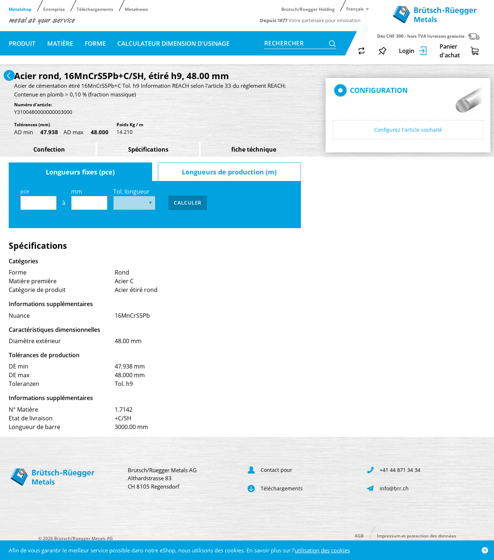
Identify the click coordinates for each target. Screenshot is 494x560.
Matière (60, 43)
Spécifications (148, 149)
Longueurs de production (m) (229, 172)
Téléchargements (95, 9)
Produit (22, 43)
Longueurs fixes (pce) (80, 172)
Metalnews (136, 9)
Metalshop (20, 9)
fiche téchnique (253, 149)
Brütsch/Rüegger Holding (308, 9)
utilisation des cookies (322, 550)
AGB (359, 535)
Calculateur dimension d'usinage (173, 43)
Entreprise (54, 9)
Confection (49, 149)
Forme (95, 43)
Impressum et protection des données (416, 535)
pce (38, 199)
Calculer (187, 202)
